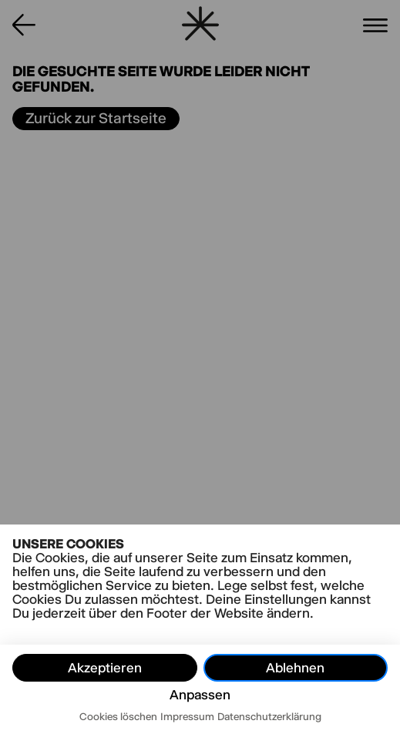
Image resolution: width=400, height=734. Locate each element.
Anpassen (200, 695)
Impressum (187, 716)
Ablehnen (295, 667)
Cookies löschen (118, 716)
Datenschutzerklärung (269, 716)
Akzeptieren (105, 667)
